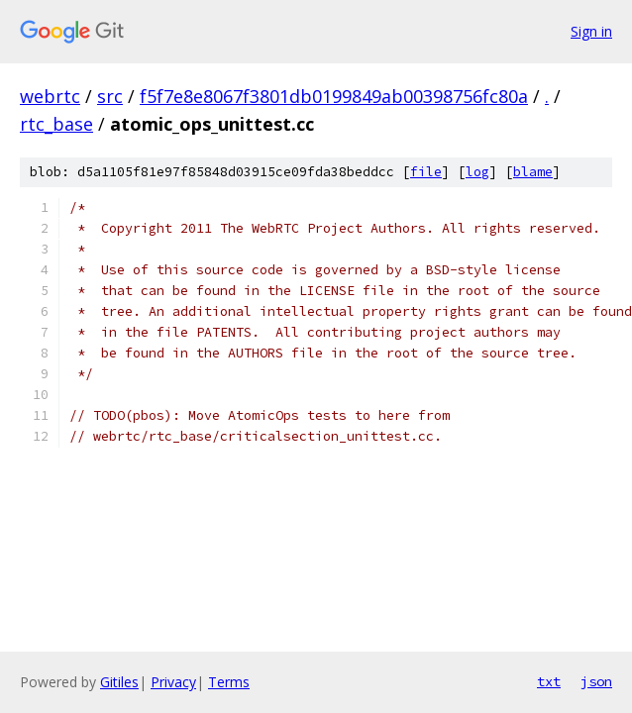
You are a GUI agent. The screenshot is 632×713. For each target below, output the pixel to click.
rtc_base (56, 124)
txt (549, 681)
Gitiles (119, 681)
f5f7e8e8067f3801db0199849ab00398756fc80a (334, 96)
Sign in (591, 31)
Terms (229, 681)
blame (533, 171)
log (477, 171)
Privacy (173, 681)
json (596, 681)
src (110, 96)
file (426, 171)
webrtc (50, 96)
